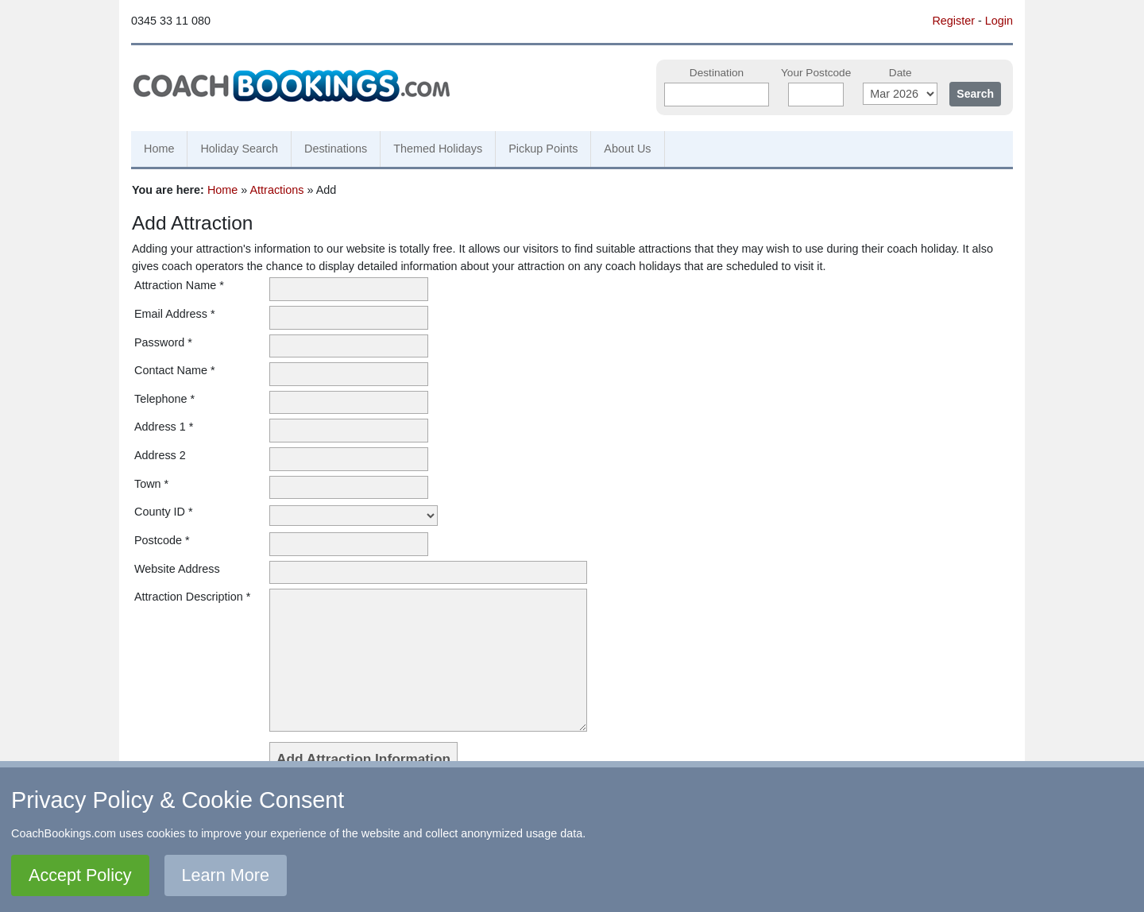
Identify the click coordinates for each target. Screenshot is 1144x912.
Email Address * (174, 313)
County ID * (163, 511)
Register (953, 20)
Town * (151, 483)
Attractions (277, 190)
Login (999, 20)
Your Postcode (816, 73)
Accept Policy (80, 875)
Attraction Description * (192, 596)
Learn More (225, 875)
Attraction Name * (179, 285)
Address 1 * (163, 426)
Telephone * (164, 398)
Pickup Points (543, 148)
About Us (627, 148)
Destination (717, 73)
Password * (163, 342)
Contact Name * (174, 370)
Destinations (335, 148)
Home (159, 148)
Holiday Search (239, 148)
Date (900, 73)
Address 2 (160, 455)
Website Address (177, 568)
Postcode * (162, 540)
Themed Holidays (437, 148)
